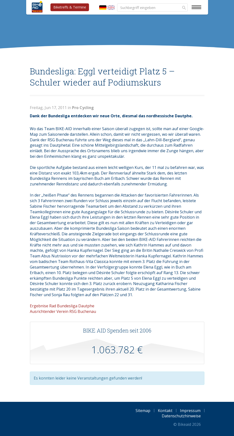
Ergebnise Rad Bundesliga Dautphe (62, 306)
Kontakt (165, 410)
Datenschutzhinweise (181, 416)
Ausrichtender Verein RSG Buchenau (63, 311)
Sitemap (143, 410)
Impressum (190, 410)
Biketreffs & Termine (69, 7)
